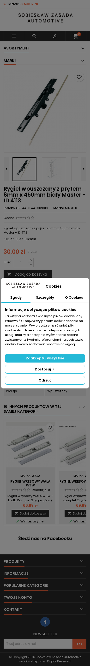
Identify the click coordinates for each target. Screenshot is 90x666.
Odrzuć (45, 380)
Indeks (9, 208)
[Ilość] (21, 262)
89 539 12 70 (28, 4)
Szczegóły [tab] (45, 297)
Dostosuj (45, 369)
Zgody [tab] (16, 297)
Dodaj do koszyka (27, 274)
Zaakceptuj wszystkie (45, 358)
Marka (58, 208)
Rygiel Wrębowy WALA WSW (30, 483)
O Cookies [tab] (74, 297)
